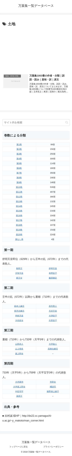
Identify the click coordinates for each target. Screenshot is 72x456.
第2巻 (19, 149)
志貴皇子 (53, 320)
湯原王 (19, 396)
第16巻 (19, 215)
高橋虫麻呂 (53, 349)
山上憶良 (19, 349)
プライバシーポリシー (53, 446)
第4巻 (19, 158)
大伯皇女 (19, 320)
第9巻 (19, 182)
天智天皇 (19, 273)
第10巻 (19, 187)
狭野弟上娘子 (53, 391)
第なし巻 (19, 239)
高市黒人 (53, 306)
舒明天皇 (53, 268)
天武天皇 (53, 311)
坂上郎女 (19, 353)
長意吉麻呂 (19, 311)
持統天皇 (19, 316)
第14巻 (19, 206)
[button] (66, 122)
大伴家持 (19, 382)
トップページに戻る (18, 446)
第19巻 (19, 230)
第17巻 (19, 220)
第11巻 (19, 192)
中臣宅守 (19, 391)
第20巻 (19, 234)
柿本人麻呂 (19, 306)
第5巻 (19, 163)
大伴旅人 (53, 344)
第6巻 (19, 168)
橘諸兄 (53, 387)
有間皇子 (53, 273)
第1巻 (19, 144)
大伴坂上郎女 (19, 387)
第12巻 (19, 197)
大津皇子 (53, 316)
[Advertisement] (36, 49)
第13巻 (19, 201)
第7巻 (19, 173)
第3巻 (19, 154)
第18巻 (19, 225)
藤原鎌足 (53, 278)
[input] (36, 122)
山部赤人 (19, 344)
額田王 (19, 268)
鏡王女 (19, 278)
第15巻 (19, 211)
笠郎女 (53, 382)
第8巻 (19, 177)
